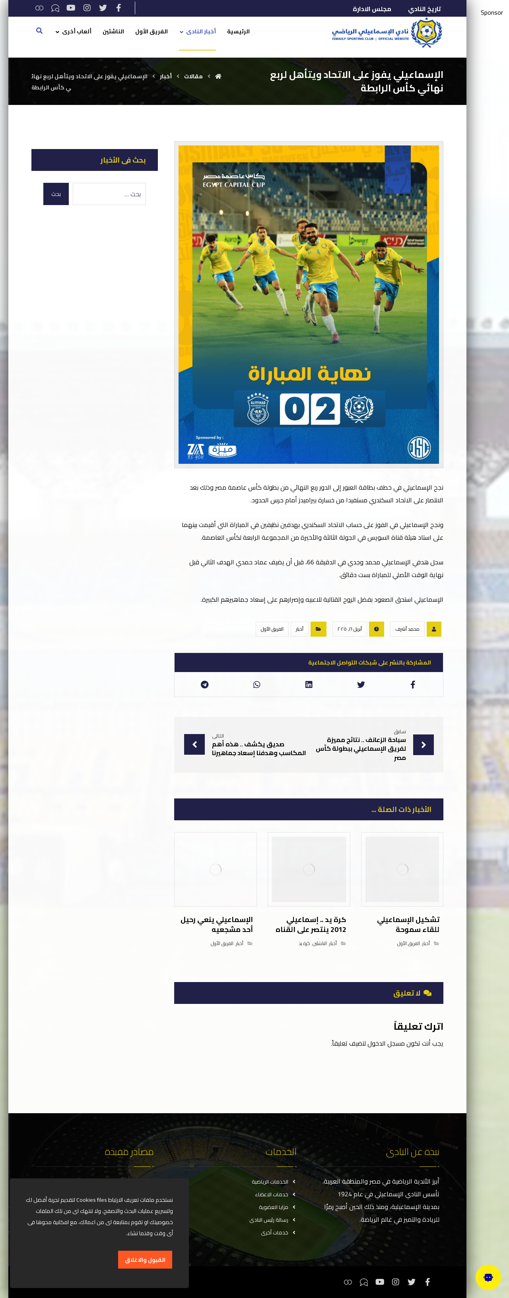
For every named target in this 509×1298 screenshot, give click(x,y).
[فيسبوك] (119, 8)
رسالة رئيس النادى (273, 1219)
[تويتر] (103, 8)
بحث (56, 194)
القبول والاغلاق (145, 1260)
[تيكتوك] (55, 8)
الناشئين (320, 943)
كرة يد (304, 943)
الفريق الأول (272, 629)
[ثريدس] (39, 8)
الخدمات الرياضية (274, 1181)
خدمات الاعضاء (276, 1194)
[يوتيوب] (71, 8)
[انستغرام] (87, 8)
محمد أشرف (407, 629)
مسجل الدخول (386, 1043)
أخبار (299, 629)
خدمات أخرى (279, 1232)
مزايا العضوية (278, 1207)
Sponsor (492, 12)
